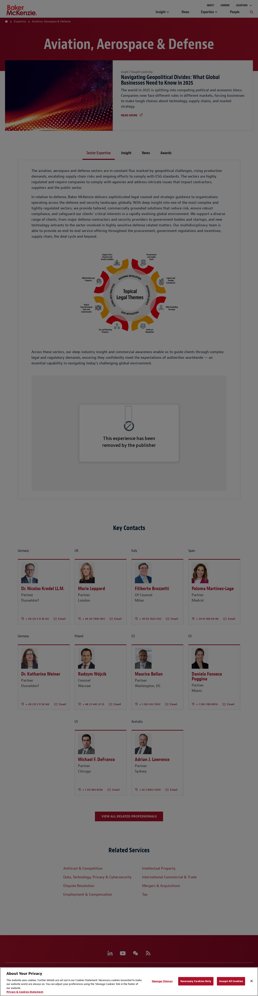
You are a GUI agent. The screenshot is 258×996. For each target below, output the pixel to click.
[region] (129, 981)
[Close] (251, 981)
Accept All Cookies (231, 981)
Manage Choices (162, 981)
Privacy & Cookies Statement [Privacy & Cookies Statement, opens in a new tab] (24, 992)
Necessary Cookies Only (195, 981)
